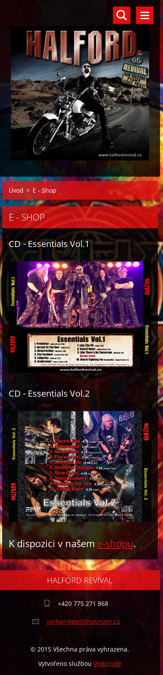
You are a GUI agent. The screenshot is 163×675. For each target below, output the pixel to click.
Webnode (107, 663)
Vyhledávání (121, 15)
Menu (144, 15)
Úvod (16, 190)
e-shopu (115, 543)
